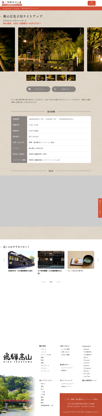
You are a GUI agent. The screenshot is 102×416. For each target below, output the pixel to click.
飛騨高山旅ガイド (12, 3)
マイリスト (92, 4)
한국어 (86, 357)
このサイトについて (67, 384)
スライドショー (40, 89)
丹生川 (43, 384)
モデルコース (45, 365)
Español (86, 365)
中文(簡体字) (88, 355)
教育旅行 (64, 370)
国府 (42, 403)
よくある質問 (65, 349)
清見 (42, 386)
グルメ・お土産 (46, 355)
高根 (42, 400)
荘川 (42, 389)
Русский (87, 374)
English (86, 349)
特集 (42, 363)
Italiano (86, 371)
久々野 (43, 394)
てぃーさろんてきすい (76, 271)
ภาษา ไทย (87, 376)
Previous (5, 49)
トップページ (7, 8)
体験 (42, 357)
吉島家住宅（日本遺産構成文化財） (21, 271)
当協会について (66, 386)
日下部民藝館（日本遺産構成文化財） (50, 272)
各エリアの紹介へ (100, 209)
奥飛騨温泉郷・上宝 (47, 405)
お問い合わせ (65, 352)
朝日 (42, 397)
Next (96, 49)
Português (87, 368)
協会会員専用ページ (89, 380)
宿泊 (42, 360)
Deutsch (86, 363)
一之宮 (43, 392)
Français (87, 360)
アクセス (43, 368)
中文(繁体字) (88, 352)
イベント (16, 8)
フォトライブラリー (67, 368)
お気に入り (65, 89)
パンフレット (45, 371)
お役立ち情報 (65, 355)
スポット (43, 349)
